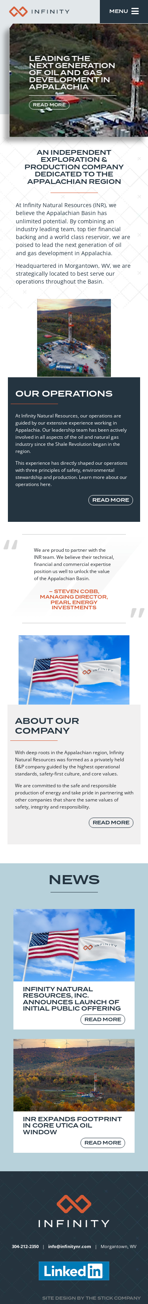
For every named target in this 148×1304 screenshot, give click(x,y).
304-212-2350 (25, 1246)
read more (49, 105)
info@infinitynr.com (69, 1246)
